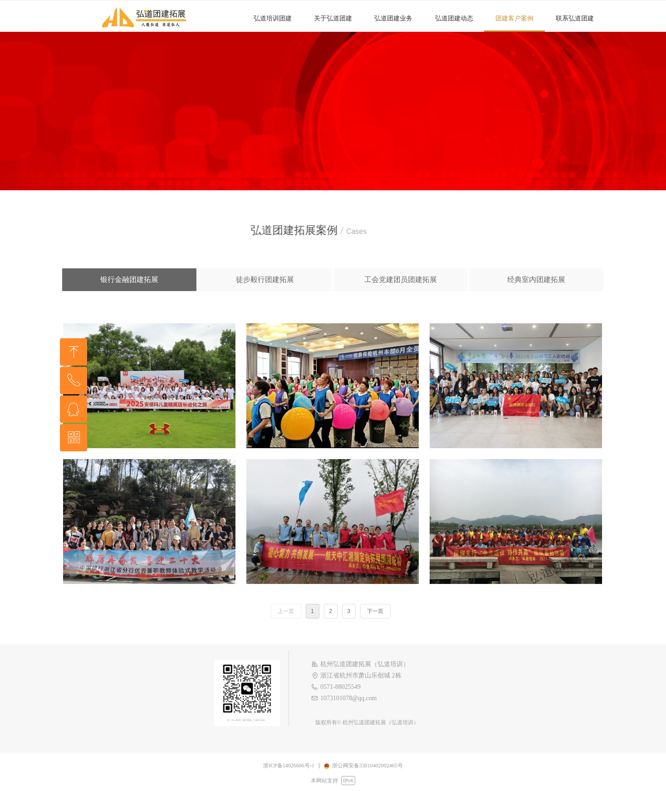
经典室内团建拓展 (536, 279)
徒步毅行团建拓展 (265, 279)
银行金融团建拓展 (129, 279)
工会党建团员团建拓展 (400, 279)
